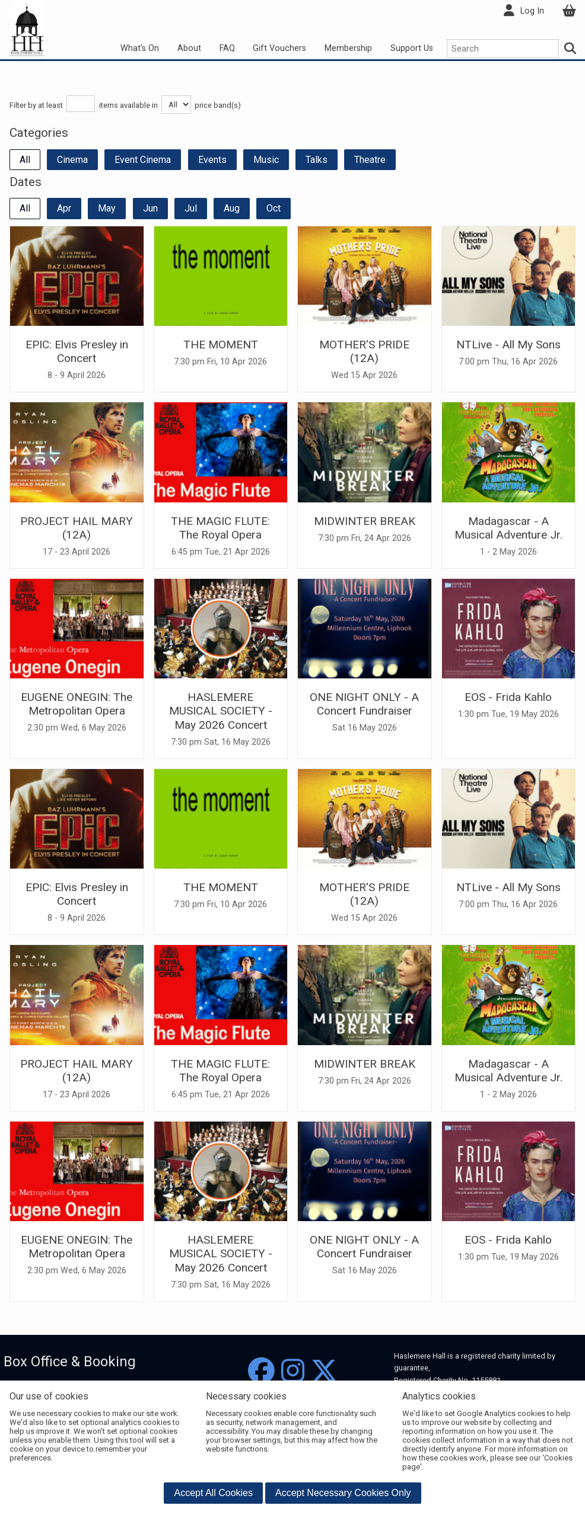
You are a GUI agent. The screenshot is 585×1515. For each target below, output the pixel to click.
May (107, 208)
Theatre (370, 159)
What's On (139, 48)
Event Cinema (143, 159)
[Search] (571, 48)
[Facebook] (261, 1371)
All (25, 159)
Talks (317, 159)
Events (212, 159)
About (189, 48)
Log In (532, 11)
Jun (150, 208)
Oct (273, 208)
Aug (232, 208)
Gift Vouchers (279, 48)
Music (266, 159)
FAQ (227, 48)
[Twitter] (324, 1371)
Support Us (411, 48)
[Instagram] (292, 1371)
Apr (64, 208)
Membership (348, 48)
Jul (191, 208)
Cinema (72, 159)
